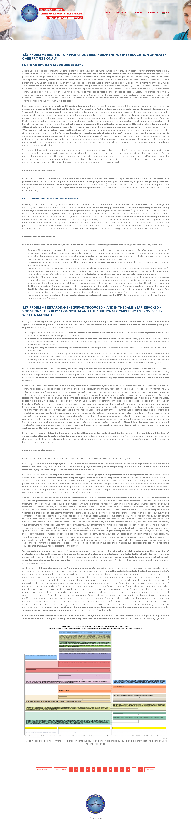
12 (134, 769)
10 (122, 769)
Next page (150, 769)
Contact (139, 13)
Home (107, 13)
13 (140, 769)
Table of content (43, 769)
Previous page (60, 769)
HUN (165, 13)
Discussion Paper (122, 13)
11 (128, 769)
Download (152, 13)
